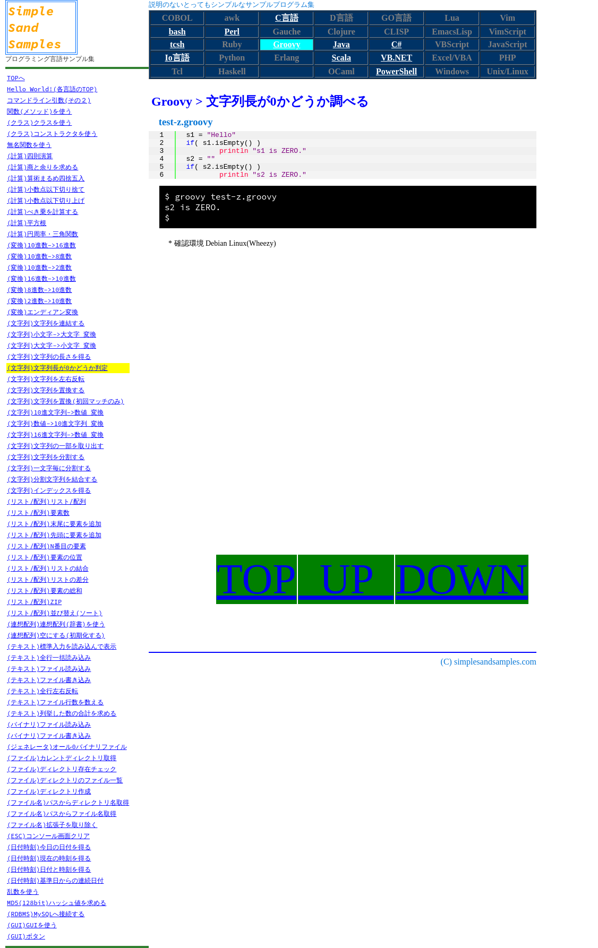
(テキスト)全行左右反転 (42, 691)
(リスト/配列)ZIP (34, 602)
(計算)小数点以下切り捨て (45, 189)
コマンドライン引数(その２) (49, 100)
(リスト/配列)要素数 (38, 512)
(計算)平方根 (26, 223)
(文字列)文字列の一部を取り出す (55, 446)
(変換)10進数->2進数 (39, 267)
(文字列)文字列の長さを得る (49, 356)
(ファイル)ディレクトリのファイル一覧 (65, 780)
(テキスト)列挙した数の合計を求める (61, 713)
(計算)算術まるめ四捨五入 (45, 178)
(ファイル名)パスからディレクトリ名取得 (68, 802)
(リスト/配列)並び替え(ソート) (54, 613)
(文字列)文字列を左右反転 (45, 379)
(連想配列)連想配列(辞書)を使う (56, 624)
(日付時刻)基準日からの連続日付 (55, 880)
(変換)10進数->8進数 (39, 256)
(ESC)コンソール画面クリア (48, 836)
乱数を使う (23, 891)
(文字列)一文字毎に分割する (49, 468)
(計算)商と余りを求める (42, 167)
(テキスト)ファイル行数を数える (55, 702)
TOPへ (16, 78)
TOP (256, 579)
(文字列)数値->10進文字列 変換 (55, 423)
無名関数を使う (29, 145)
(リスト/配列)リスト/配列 (46, 501)
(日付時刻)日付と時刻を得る (49, 869)
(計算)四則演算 (30, 156)
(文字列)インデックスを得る (49, 490)
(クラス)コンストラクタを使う (52, 133)
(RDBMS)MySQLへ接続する (45, 914)
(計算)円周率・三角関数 (42, 234)
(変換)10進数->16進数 (41, 245)
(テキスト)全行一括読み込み (49, 657)
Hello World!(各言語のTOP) (52, 89)
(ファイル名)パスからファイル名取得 (61, 813)
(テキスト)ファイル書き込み (49, 680)
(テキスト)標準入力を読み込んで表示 (61, 646)
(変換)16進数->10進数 (41, 278)
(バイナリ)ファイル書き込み (49, 735)
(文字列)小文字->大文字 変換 (51, 334)
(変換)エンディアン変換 (42, 312)
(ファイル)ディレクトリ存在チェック (61, 769)
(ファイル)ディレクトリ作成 (49, 791)
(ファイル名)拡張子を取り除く (52, 825)
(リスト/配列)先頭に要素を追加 (54, 535)
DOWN (462, 579)
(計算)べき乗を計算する (42, 212)
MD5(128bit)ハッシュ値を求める (56, 903)
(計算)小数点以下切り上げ (45, 200)
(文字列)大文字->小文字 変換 (51, 345)
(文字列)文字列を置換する (45, 390)
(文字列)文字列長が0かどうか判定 (57, 368)
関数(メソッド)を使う (39, 111)
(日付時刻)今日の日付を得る (49, 847)
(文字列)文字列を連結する (45, 323)
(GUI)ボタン (26, 936)
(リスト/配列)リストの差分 (48, 579)
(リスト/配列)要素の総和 (44, 590)
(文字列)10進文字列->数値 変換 (55, 412)
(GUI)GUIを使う (32, 925)
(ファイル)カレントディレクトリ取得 (61, 758)
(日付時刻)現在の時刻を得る (49, 858)
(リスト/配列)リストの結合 (48, 568)
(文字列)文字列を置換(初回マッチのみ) (65, 401)
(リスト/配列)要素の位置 (44, 557)
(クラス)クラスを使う (39, 122)
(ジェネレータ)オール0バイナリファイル (67, 747)
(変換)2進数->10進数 (39, 301)
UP (346, 579)
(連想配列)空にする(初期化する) (56, 635)
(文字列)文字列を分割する (45, 457)
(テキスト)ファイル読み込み (49, 669)
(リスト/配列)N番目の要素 (46, 546)
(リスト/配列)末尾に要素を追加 (54, 524)
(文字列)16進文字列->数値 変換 (55, 434)
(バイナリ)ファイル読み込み (49, 724)
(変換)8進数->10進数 (39, 290)
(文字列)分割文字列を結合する (52, 479)
